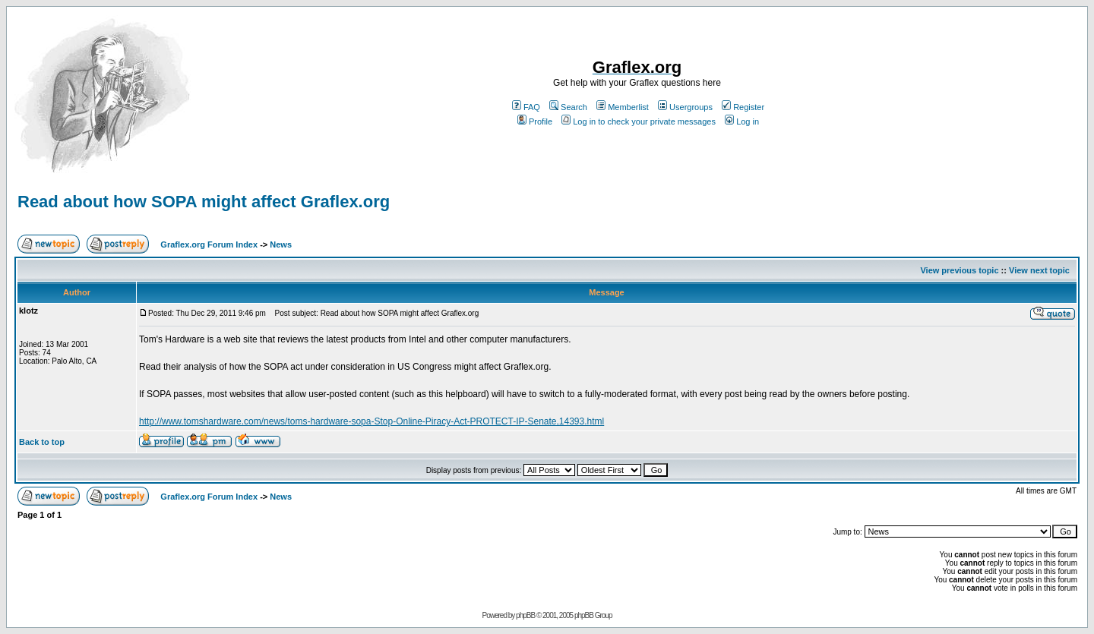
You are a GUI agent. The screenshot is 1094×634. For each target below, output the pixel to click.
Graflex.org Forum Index (209, 244)
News (281, 244)
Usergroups (685, 107)
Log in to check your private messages (638, 121)
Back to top (42, 441)
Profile (534, 121)
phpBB (525, 615)
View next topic (1039, 270)
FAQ (526, 107)
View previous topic (959, 270)
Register (743, 107)
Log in (742, 121)
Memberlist (622, 107)
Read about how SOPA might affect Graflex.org (203, 201)
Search (568, 107)
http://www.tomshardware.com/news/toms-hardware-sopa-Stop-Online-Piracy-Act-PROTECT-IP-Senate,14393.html (371, 421)
